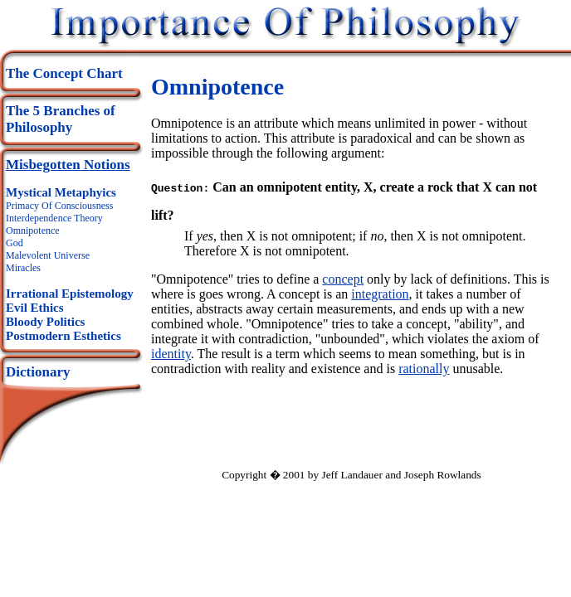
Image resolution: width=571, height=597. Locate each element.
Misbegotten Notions (68, 164)
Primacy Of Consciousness (59, 205)
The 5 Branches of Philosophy (60, 119)
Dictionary (38, 372)
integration (379, 292)
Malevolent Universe (48, 255)
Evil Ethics (35, 307)
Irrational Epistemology (70, 293)
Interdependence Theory (54, 218)
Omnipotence (33, 230)
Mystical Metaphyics (61, 192)
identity (171, 352)
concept (343, 277)
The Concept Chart (64, 73)
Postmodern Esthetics (63, 335)
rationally (423, 367)
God (14, 243)
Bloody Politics (45, 321)
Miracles (23, 268)
